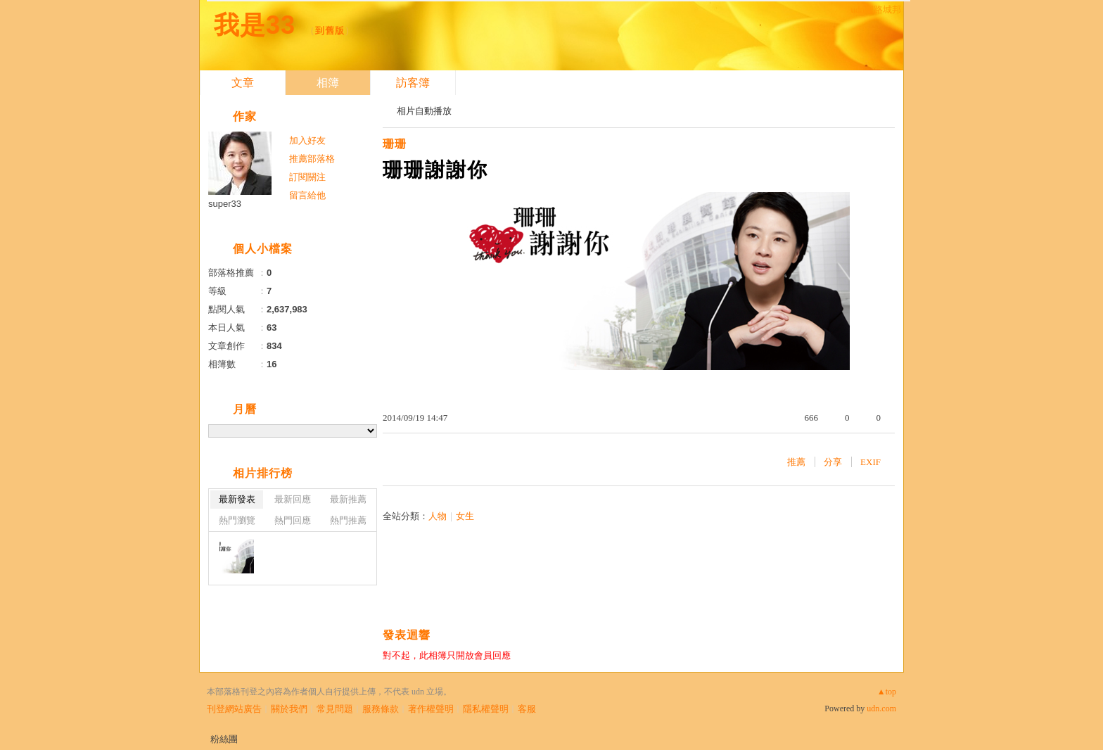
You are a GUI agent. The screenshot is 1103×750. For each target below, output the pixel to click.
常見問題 (335, 709)
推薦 (796, 462)
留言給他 (307, 195)
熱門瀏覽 (237, 520)
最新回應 (292, 499)
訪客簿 (413, 83)
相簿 (328, 83)
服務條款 (380, 709)
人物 (437, 516)
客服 (527, 709)
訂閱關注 (307, 177)
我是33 (254, 25)
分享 (833, 462)
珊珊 (395, 144)
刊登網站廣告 (234, 709)
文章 (242, 83)
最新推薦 (348, 499)
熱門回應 (292, 520)
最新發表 (237, 499)
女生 (465, 516)
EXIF (870, 462)
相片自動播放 (424, 111)
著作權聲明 (431, 709)
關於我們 (289, 709)
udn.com (881, 708)
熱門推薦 (348, 520)
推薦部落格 (312, 158)
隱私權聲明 (486, 709)
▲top (886, 692)
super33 (224, 203)
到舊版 (330, 30)
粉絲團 (224, 739)
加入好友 (307, 140)
